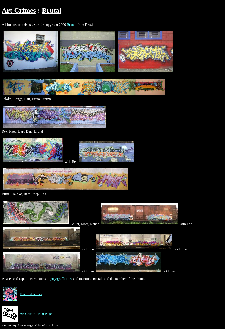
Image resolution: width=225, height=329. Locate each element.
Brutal (51, 10)
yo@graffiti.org (61, 279)
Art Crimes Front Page (27, 314)
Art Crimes (19, 10)
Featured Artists (22, 294)
